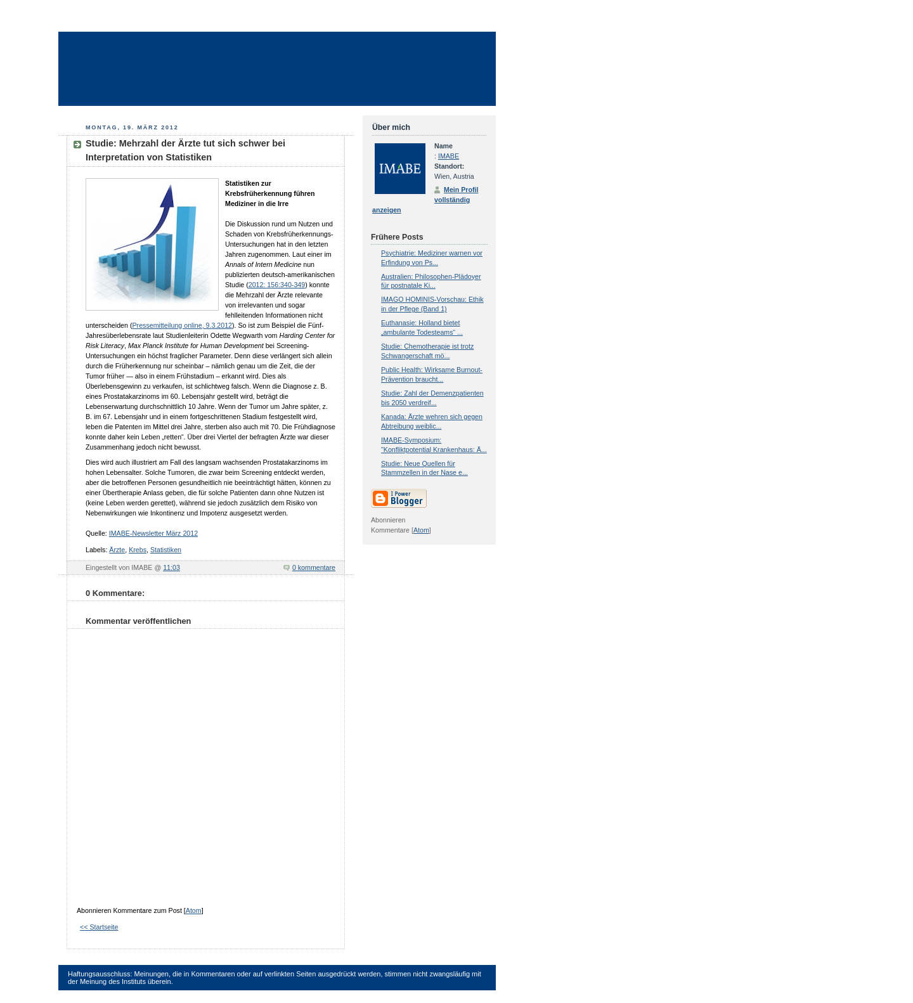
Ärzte (117, 549)
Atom (194, 910)
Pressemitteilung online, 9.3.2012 (182, 325)
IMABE (448, 156)
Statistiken (165, 549)
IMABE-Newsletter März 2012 (153, 533)
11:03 (171, 567)
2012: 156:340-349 (277, 284)
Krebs (137, 549)
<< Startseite (99, 927)
